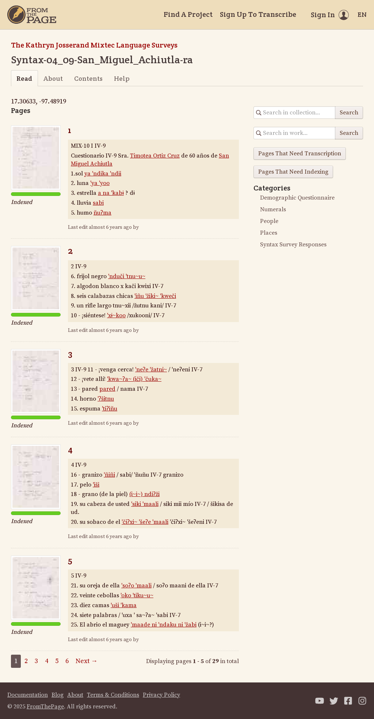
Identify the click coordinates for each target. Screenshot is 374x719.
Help (122, 78)
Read (24, 78)
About (53, 78)
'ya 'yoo (100, 183)
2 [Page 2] (26, 661)
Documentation (27, 695)
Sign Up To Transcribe (258, 14)
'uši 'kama (124, 605)
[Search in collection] (294, 112)
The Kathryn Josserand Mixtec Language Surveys (94, 45)
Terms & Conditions (113, 695)
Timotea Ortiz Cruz (155, 155)
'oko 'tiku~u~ (137, 595)
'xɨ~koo (116, 315)
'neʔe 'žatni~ (151, 369)
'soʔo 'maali (136, 585)
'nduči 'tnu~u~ (126, 276)
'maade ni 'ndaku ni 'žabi (163, 624)
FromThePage (45, 706)
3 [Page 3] (36, 661)
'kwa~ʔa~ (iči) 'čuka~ (134, 379)
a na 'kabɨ (111, 193)
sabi (98, 203)
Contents (88, 78)
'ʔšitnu (106, 398)
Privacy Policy (161, 695)
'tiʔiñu (109, 408)
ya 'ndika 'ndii (102, 173)
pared (107, 389)
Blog (57, 695)
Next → (87, 661)
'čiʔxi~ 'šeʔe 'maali (145, 522)
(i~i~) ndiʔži (144, 494)
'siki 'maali (145, 504)
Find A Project (188, 14)
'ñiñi (109, 474)
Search (349, 112)
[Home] (31, 14)
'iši (96, 484)
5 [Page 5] (56, 661)
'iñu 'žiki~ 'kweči (155, 296)
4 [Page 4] (46, 661)
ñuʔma (102, 212)
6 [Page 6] (67, 661)
